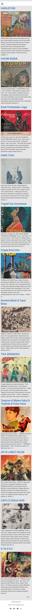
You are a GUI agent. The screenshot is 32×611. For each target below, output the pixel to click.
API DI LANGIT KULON (12, 452)
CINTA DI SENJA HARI (12, 500)
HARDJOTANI (8, 8)
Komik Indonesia (16, 602)
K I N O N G (7, 548)
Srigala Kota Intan (10, 250)
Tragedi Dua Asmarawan (14, 203)
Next (29, 597)
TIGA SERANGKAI (10, 354)
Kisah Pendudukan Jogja (14, 107)
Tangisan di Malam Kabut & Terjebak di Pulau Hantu (15, 402)
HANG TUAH (7, 155)
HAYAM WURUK (9, 58)
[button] (2, 3)
